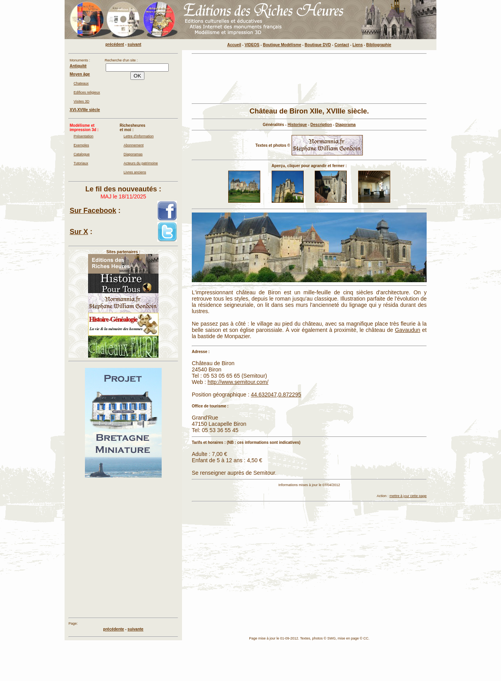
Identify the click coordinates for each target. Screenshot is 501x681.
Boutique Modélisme (282, 45)
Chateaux (81, 83)
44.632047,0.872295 (276, 394)
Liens (358, 45)
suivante (136, 629)
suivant (134, 44)
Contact (341, 45)
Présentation (84, 136)
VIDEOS (252, 45)
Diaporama (345, 125)
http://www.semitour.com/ (238, 382)
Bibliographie (378, 45)
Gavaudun (407, 330)
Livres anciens (135, 172)
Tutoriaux (81, 163)
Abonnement (134, 145)
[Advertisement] (309, 78)
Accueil (234, 45)
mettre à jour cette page (408, 496)
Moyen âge (80, 74)
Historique (297, 125)
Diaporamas (133, 154)
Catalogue (82, 154)
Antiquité (78, 66)
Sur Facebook (93, 210)
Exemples (81, 145)
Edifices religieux (87, 92)
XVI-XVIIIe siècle (85, 110)
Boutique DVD (318, 45)
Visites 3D (81, 101)
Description (321, 125)
